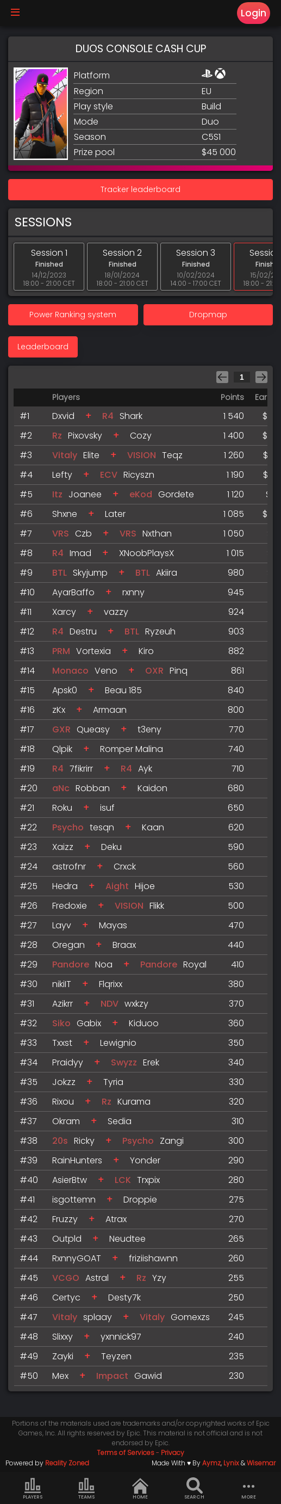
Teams (86, 1488)
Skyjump (90, 572)
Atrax (116, 1219)
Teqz (172, 455)
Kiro (146, 651)
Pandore (71, 964)
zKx (58, 710)
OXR (154, 670)
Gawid (148, 1376)
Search (194, 1488)
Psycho (68, 827)
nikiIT (61, 984)
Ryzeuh (160, 631)
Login (253, 13)
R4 (108, 416)
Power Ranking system (72, 314)
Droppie (140, 1199)
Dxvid (63, 416)
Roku (62, 808)
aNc (61, 788)
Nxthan (157, 533)
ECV (108, 475)
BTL (59, 572)
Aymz (211, 1463)
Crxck (125, 866)
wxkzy (136, 1003)
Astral (97, 1278)
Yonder (145, 1160)
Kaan (153, 827)
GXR (61, 729)
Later (115, 514)
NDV (109, 1003)
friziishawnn (153, 1258)
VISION (141, 455)
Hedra (65, 886)
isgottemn (74, 1199)
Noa (104, 964)
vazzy (116, 612)
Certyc (66, 1297)
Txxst (62, 1043)
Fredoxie (69, 905)
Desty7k (124, 1297)
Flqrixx (110, 984)
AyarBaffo (73, 592)
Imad (80, 553)
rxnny (133, 592)
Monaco (70, 670)
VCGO (65, 1278)
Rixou (63, 1101)
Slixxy (62, 1336)
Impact (112, 1376)
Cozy (141, 435)
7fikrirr (81, 768)
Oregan (68, 945)
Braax (124, 945)
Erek (151, 1062)
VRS (60, 533)
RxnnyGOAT (76, 1258)
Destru (83, 631)
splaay (97, 1317)
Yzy (159, 1278)
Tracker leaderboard (140, 189)
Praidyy (67, 1062)
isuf (107, 808)
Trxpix (148, 1180)
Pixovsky (85, 435)
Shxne (64, 514)
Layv (61, 925)
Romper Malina (131, 749)
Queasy (93, 729)
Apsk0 (64, 690)
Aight (117, 886)
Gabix (89, 1023)
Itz (57, 494)
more (248, 1488)
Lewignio (118, 1043)
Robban (93, 788)
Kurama (134, 1101)
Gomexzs (190, 1317)
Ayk (145, 768)
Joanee (85, 494)
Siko (61, 1023)
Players (32, 1488)
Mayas (113, 925)
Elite (91, 455)
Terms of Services (125, 1452)
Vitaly (64, 455)
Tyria (113, 1082)
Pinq (179, 670)
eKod (140, 494)
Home (140, 1488)
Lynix (231, 1463)
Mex (60, 1376)
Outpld (67, 1238)
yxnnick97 (121, 1336)
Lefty (62, 475)
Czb (83, 533)
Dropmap (208, 314)
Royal (195, 964)
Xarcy (64, 612)
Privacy (172, 1452)
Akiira (166, 572)
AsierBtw (69, 1180)
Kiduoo (144, 1023)
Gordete (176, 494)
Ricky (84, 1141)
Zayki (62, 1356)
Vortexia (93, 651)
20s (60, 1141)
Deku (111, 847)
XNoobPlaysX (146, 553)
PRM (61, 651)
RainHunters (77, 1160)
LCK (123, 1180)
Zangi (172, 1141)
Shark (131, 416)
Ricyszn (138, 475)
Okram (66, 1121)
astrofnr (69, 866)
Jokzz (64, 1082)
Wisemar (261, 1463)
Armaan (110, 710)
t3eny (149, 729)
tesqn (102, 827)
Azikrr (62, 1003)
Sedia (120, 1121)
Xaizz (62, 847)
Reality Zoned (67, 1463)
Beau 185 (123, 690)
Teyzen (116, 1356)
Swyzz (124, 1062)
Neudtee (127, 1238)
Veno (106, 670)
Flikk (156, 905)
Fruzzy (65, 1219)
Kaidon (152, 788)
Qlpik (62, 749)
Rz (57, 435)
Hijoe (145, 886)
